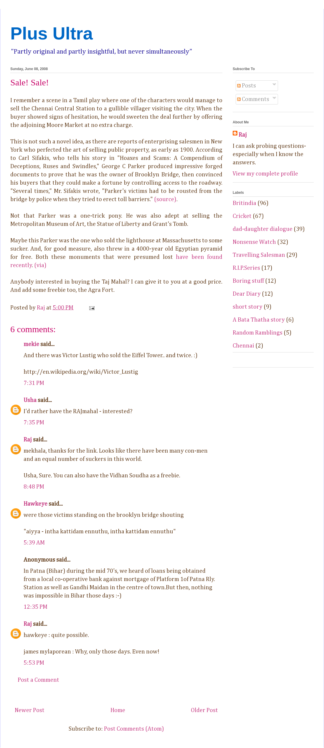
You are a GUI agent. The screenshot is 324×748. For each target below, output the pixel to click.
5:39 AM (34, 543)
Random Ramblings (257, 333)
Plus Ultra (51, 33)
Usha (30, 400)
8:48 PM (34, 487)
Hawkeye (35, 504)
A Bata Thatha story (259, 320)
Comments (253, 99)
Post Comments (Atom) (134, 729)
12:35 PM (35, 607)
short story (247, 307)
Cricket (242, 216)
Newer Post (29, 710)
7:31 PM (34, 383)
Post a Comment (38, 680)
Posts (246, 86)
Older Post (204, 710)
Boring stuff (248, 281)
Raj (28, 440)
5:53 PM (34, 663)
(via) (40, 265)
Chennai (243, 346)
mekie (31, 344)
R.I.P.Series (246, 268)
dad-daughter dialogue (262, 229)
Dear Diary (247, 294)
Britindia (244, 203)
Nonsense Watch (254, 242)
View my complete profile (265, 174)
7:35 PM (34, 423)
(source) (165, 199)
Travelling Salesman (259, 255)
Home (117, 710)
